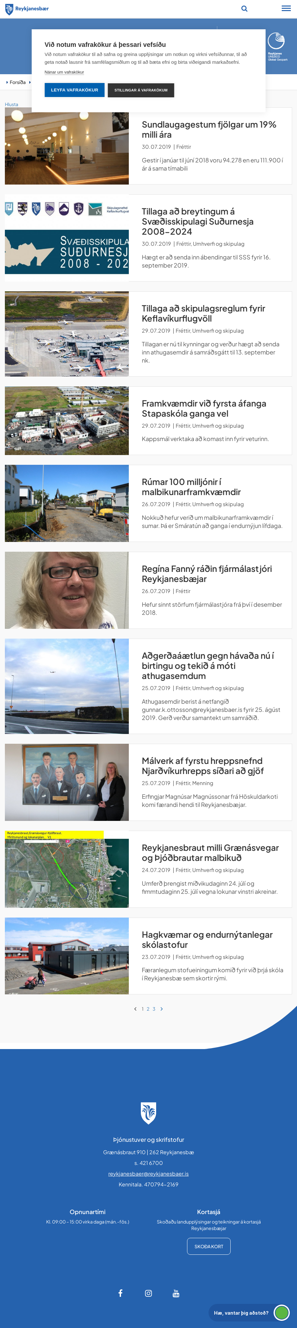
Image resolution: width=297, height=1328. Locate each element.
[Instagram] (149, 1293)
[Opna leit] (244, 8)
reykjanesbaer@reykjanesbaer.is (148, 1173)
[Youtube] (176, 1293)
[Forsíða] (27, 8)
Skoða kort (209, 1246)
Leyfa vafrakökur (74, 90)
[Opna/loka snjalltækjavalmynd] (286, 9)
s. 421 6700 (148, 1162)
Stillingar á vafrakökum (141, 90)
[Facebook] (121, 1293)
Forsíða (18, 82)
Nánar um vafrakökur (64, 72)
